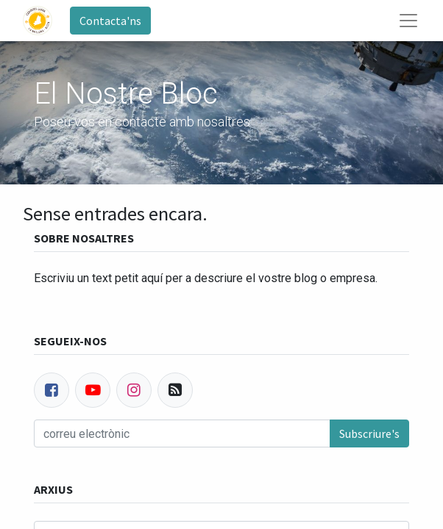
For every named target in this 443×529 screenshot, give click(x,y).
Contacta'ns (110, 20)
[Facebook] (51, 390)
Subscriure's (369, 433)
